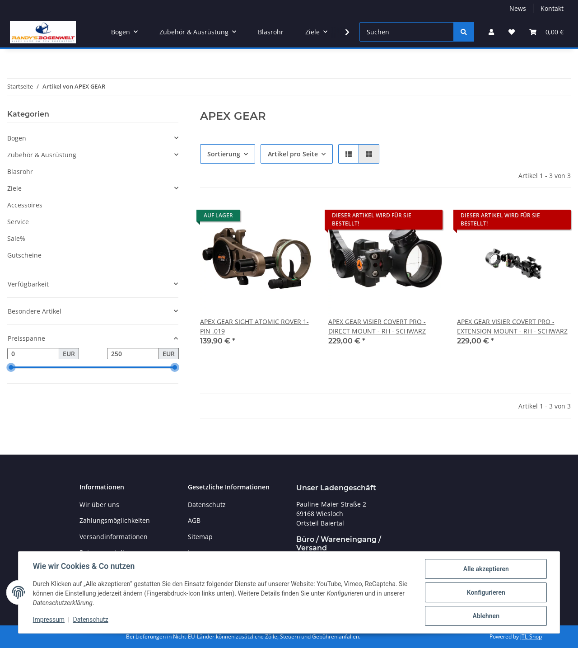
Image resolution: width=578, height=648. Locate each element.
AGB (194, 520)
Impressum (49, 620)
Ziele (14, 188)
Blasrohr (20, 171)
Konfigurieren (485, 592)
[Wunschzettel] (511, 31)
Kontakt (552, 8)
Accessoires (24, 205)
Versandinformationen (113, 536)
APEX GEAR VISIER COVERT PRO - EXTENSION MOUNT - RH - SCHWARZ (512, 326)
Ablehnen (485, 616)
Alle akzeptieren (485, 569)
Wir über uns (99, 504)
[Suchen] (406, 32)
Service (18, 221)
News (517, 8)
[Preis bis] (133, 354)
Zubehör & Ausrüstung (41, 154)
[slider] (11, 368)
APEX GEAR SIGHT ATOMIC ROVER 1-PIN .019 (254, 326)
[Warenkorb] (546, 31)
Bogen (16, 138)
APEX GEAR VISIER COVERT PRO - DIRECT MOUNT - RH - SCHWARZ (377, 326)
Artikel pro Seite (293, 154)
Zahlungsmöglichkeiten (114, 520)
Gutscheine (24, 255)
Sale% (16, 238)
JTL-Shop (531, 636)
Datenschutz (90, 620)
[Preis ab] (33, 354)
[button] (491, 31)
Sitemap (200, 536)
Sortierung (223, 154)
